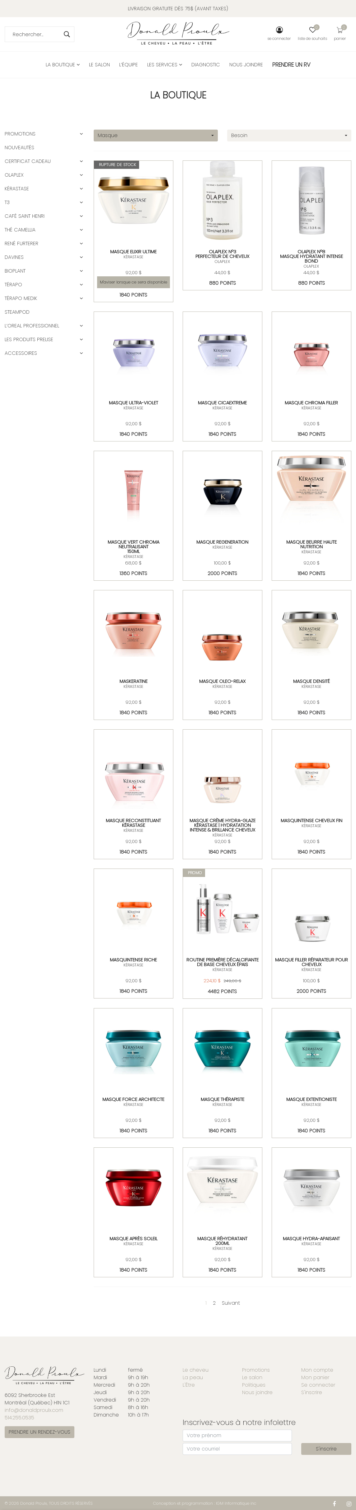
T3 (7, 202)
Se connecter (318, 1385)
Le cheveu (195, 1370)
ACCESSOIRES (21, 353)
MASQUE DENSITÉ (311, 681)
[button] (81, 134)
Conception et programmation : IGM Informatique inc (204, 1503)
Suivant (231, 1303)
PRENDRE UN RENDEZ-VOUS (39, 1432)
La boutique (63, 64)
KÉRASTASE (133, 257)
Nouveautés (19, 147)
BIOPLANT (15, 271)
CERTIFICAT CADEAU (28, 161)
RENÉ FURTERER (21, 243)
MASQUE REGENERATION (222, 542)
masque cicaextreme (222, 402)
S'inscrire (311, 1392)
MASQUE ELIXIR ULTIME (133, 251)
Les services (164, 64)
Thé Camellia (20, 230)
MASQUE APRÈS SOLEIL (133, 1238)
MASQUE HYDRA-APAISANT (311, 1238)
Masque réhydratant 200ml (222, 1240)
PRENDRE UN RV (291, 65)
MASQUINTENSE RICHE (133, 959)
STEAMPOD (17, 312)
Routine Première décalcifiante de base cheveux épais (222, 962)
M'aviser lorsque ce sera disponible (133, 282)
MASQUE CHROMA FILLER (311, 402)
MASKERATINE (133, 681)
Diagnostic (205, 64)
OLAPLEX (222, 261)
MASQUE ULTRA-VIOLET (133, 402)
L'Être (189, 1385)
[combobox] (156, 135)
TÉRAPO (13, 285)
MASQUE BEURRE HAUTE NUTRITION (311, 544)
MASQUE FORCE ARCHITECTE (133, 1099)
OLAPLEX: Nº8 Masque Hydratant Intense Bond (311, 256)
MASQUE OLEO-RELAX (222, 681)
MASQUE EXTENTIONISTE (311, 1099)
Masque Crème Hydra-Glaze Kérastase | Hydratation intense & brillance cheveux (222, 825)
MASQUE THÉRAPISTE (222, 1099)
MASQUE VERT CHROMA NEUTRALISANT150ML (133, 547)
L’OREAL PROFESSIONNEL (32, 326)
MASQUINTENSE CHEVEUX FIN (311, 820)
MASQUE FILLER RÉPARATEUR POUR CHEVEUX (311, 962)
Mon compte (317, 1370)
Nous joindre (246, 64)
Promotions (20, 134)
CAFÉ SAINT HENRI (24, 216)
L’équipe (128, 64)
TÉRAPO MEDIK (21, 298)
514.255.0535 (19, 1417)
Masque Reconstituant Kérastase (133, 822)
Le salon (99, 64)
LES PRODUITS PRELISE (29, 339)
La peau (193, 1377)
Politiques (253, 1385)
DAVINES (14, 257)
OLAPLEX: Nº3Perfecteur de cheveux (222, 254)
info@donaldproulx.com (34, 1410)
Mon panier (315, 1377)
